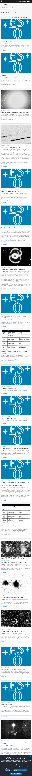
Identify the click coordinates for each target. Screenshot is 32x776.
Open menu (4, 4)
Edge (5, 262)
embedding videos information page (21, 226)
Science (19, 1)
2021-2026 (3, 17)
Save (4, 294)
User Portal (24, 1)
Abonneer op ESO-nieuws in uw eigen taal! (9, 15)
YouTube (3, 220)
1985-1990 (25, 17)
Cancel (11, 294)
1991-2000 (19, 17)
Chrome (5, 261)
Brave (5, 259)
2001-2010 (14, 17)
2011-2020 (8, 17)
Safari (5, 264)
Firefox (5, 263)
